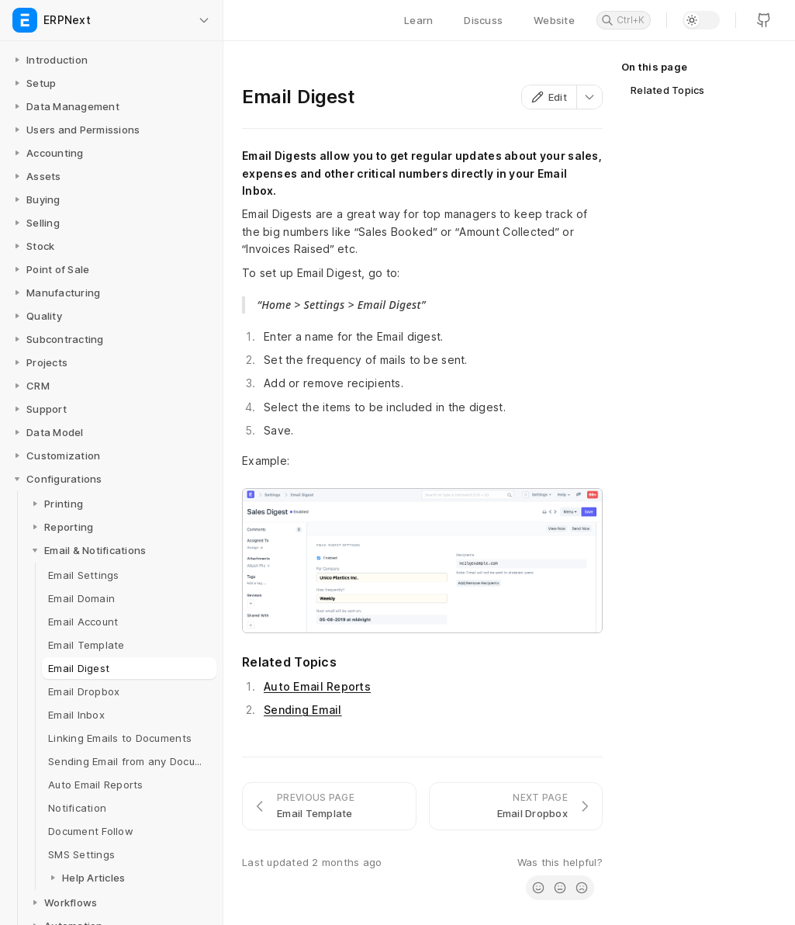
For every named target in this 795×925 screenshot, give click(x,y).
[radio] (538, 888)
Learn (418, 20)
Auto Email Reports (317, 686)
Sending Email (303, 709)
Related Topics (668, 90)
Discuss (483, 20)
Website (554, 20)
